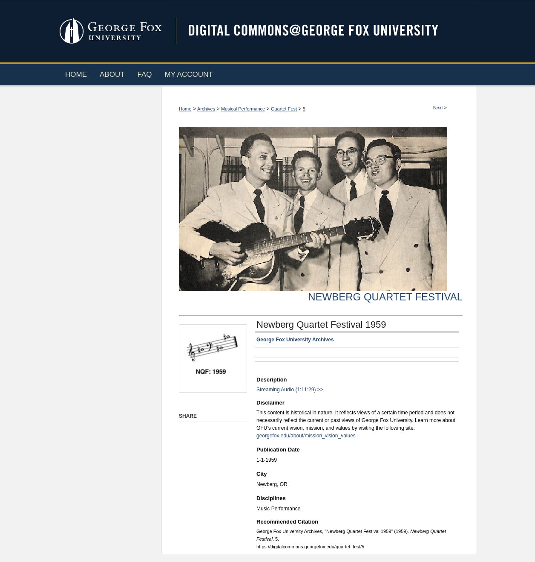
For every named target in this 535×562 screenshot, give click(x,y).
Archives (206, 108)
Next (438, 107)
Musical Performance (243, 108)
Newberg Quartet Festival (385, 297)
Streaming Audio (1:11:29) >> (289, 390)
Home (185, 108)
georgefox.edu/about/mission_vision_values (306, 436)
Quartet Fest (284, 108)
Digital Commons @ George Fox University (320, 31)
